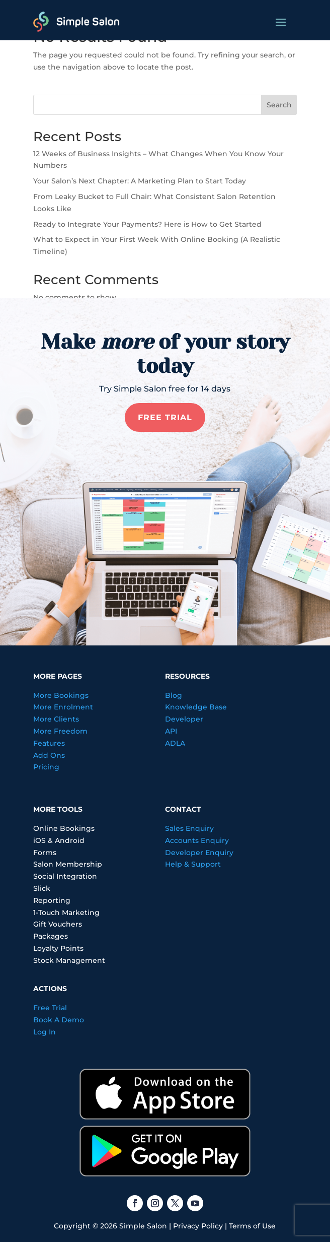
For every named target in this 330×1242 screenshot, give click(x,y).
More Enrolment (63, 706)
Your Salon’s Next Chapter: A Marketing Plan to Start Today (139, 180)
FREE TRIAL (165, 417)
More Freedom (60, 731)
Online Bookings (64, 828)
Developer (184, 719)
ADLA (175, 743)
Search (279, 104)
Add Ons (49, 755)
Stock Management (69, 960)
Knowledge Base (196, 706)
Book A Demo (58, 1019)
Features (49, 743)
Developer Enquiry (199, 852)
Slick (41, 888)
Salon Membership (67, 864)
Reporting (51, 900)
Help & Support (193, 864)
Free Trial (50, 1007)
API (171, 731)
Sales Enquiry (189, 828)
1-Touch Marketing (66, 912)
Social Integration (65, 876)
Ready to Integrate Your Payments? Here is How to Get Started (147, 224)
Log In (44, 1031)
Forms (44, 852)
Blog (173, 695)
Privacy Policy (198, 1225)
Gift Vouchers (57, 924)
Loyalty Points (58, 948)
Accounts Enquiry (197, 840)
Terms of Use (252, 1225)
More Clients (56, 719)
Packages (50, 936)
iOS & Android (59, 840)
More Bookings (61, 695)
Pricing (46, 766)
